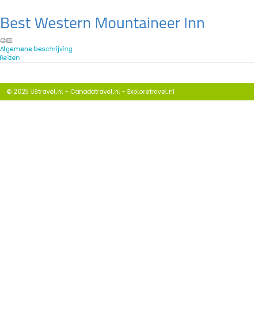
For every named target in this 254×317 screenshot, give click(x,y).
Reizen (10, 57)
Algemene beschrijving (36, 48)
